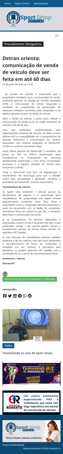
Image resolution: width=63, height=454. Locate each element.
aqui (39, 146)
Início (7, 3)
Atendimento (41, 3)
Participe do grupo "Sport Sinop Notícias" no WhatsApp (29, 279)
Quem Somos (22, 3)
